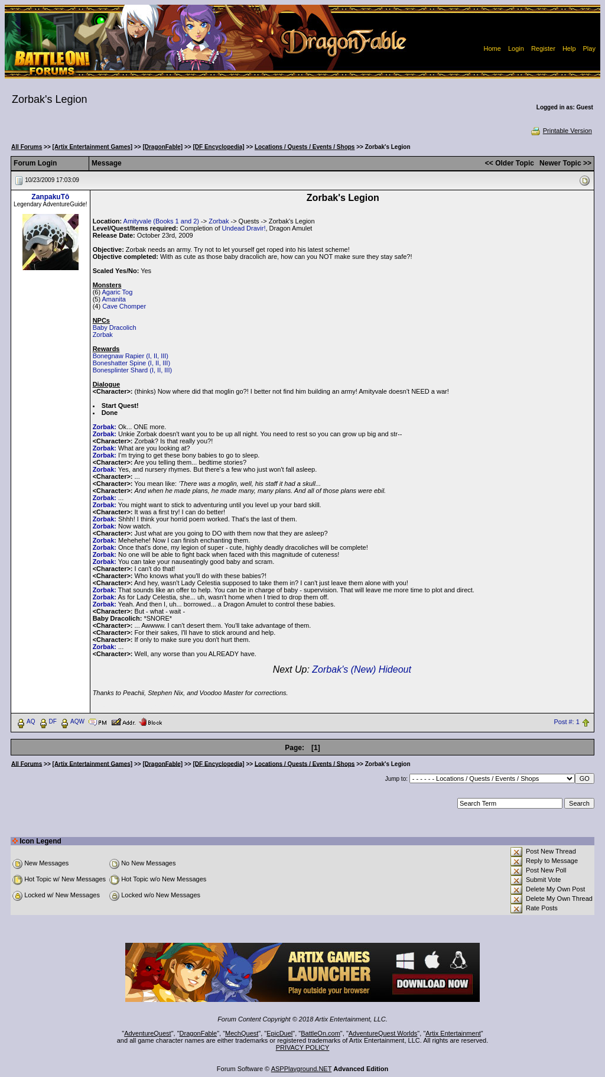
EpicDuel (279, 1033)
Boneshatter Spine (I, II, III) (131, 362)
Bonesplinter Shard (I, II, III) (133, 370)
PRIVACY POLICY (303, 1047)
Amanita (114, 299)
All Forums (26, 147)
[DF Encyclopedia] (218, 147)
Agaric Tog (117, 292)
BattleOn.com (320, 1033)
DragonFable (198, 1033)
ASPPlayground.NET (301, 1068)
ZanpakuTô (50, 197)
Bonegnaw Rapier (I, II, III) (130, 355)
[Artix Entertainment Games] (93, 147)
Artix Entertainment (453, 1033)
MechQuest (241, 1033)
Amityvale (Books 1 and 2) (161, 221)
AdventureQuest (147, 1033)
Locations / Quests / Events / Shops (304, 147)
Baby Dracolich (114, 327)
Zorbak (219, 221)
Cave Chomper (124, 306)
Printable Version (561, 130)
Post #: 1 (566, 721)
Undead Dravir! (244, 228)
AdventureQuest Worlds (383, 1033)
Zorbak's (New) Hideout (361, 669)
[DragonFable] (162, 147)
